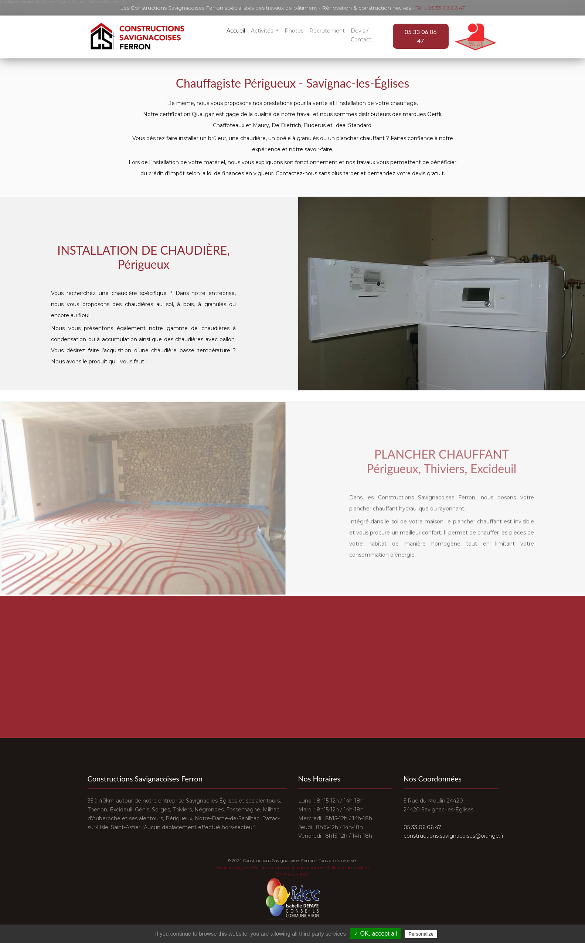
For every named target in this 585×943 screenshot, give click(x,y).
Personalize (420, 934)
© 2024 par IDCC (292, 874)
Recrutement (327, 30)
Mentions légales (232, 867)
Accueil (236, 30)
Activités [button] (263, 30)
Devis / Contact (361, 35)
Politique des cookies (348, 867)
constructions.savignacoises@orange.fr (454, 835)
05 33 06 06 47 (421, 36)
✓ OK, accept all (375, 933)
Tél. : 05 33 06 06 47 (440, 7)
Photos (294, 30)
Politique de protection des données (288, 867)
